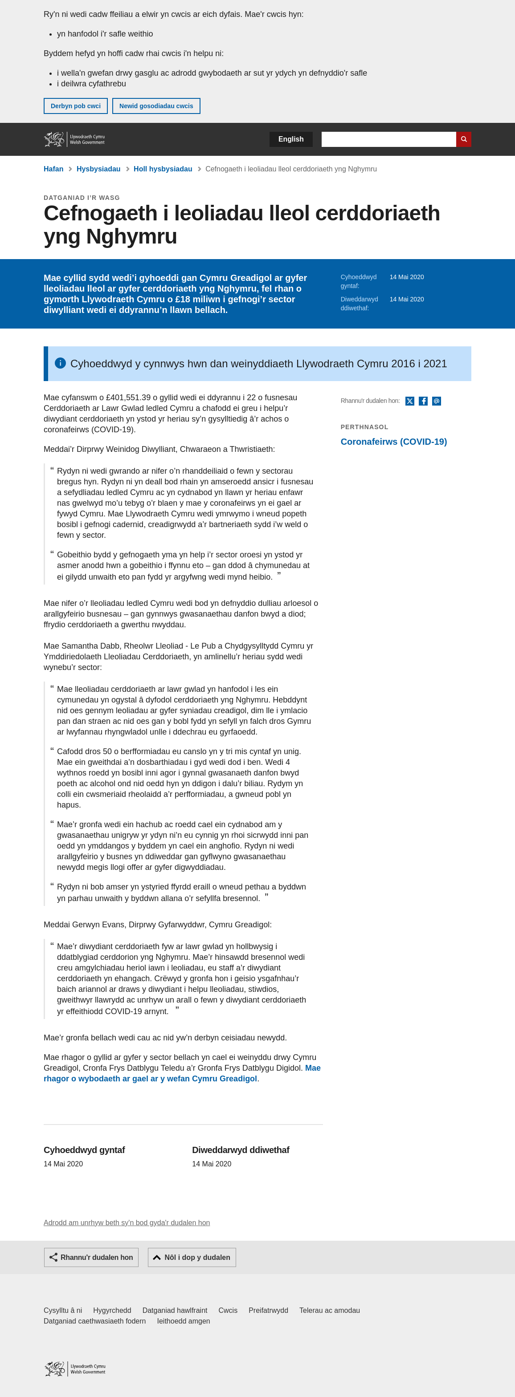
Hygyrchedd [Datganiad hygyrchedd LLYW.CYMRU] (112, 1310)
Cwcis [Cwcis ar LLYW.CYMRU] (228, 1310)
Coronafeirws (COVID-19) (394, 442)
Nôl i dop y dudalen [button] (197, 1257)
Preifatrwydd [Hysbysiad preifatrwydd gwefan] (268, 1310)
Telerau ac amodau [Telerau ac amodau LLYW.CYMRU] (329, 1310)
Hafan (53, 169)
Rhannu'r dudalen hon (97, 1257)
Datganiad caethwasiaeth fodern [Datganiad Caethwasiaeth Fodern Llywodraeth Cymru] (95, 1321)
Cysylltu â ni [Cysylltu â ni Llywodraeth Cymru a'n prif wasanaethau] (63, 1310)
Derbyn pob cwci (76, 106)
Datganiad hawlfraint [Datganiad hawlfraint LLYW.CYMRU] (175, 1310)
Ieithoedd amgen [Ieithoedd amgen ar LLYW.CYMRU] (183, 1321)
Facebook (423, 401)
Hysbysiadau (99, 169)
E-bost (436, 401)
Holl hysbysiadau (163, 169)
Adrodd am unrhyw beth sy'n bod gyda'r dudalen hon (127, 1222)
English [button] (291, 139)
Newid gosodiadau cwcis (156, 106)
